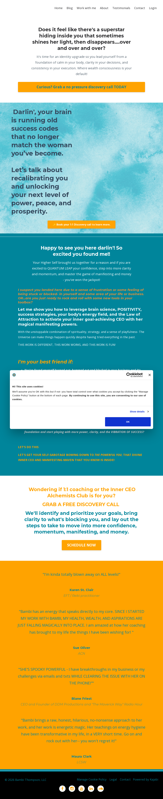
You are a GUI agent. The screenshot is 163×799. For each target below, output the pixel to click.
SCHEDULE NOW (81, 545)
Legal (111, 780)
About (104, 8)
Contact (139, 8)
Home (58, 8)
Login (153, 8)
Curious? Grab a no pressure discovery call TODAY (81, 86)
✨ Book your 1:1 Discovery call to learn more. (81, 224)
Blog (70, 8)
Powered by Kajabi (145, 780)
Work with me (86, 8)
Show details (137, 411)
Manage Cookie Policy (89, 780)
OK (128, 421)
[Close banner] (150, 375)
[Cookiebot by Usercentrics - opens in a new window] (129, 375)
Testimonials (121, 8)
